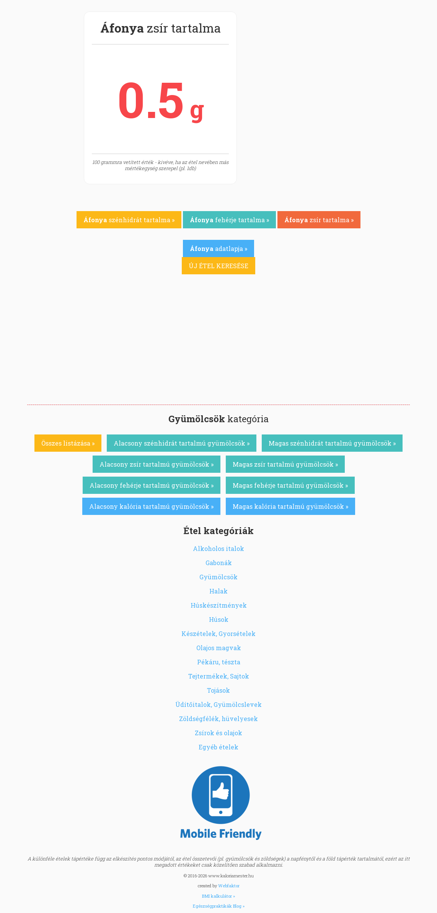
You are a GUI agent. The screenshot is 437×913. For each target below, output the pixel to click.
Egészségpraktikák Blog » (219, 906)
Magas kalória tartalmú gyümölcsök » (290, 506)
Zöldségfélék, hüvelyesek (218, 719)
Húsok (218, 619)
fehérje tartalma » (229, 220)
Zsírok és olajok (218, 733)
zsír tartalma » (319, 220)
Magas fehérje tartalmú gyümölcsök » (290, 485)
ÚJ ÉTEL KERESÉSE (218, 266)
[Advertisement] (218, 347)
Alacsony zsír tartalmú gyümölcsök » (156, 464)
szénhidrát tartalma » (128, 220)
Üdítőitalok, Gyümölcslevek (218, 704)
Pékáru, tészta (218, 662)
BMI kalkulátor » (218, 896)
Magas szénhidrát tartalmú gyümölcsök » (332, 443)
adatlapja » (218, 248)
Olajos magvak (218, 648)
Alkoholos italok (218, 548)
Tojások (218, 690)
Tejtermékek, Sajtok (218, 676)
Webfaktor (229, 885)
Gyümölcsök (218, 577)
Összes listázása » (68, 443)
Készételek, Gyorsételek (218, 633)
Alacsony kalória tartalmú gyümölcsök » (151, 506)
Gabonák (218, 563)
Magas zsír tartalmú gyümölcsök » (285, 464)
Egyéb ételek (218, 747)
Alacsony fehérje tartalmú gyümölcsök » (152, 485)
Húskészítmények (219, 605)
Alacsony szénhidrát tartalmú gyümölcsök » (181, 443)
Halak (218, 591)
